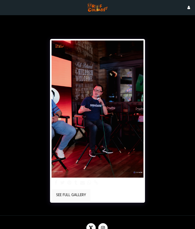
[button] (5, 7)
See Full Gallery (71, 195)
